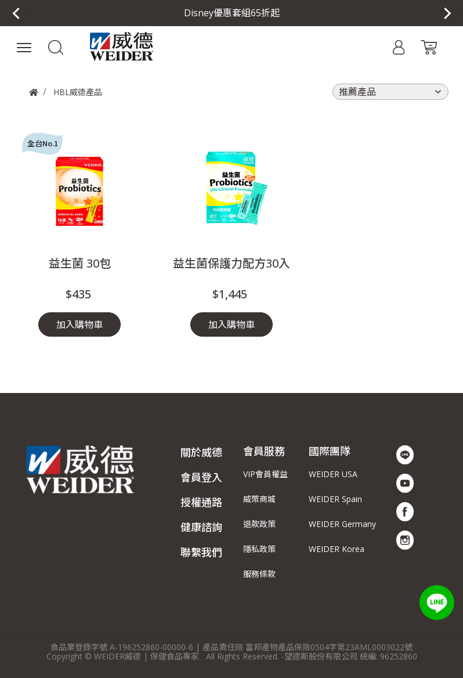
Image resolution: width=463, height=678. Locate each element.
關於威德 (201, 452)
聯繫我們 (201, 552)
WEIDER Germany (342, 523)
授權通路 (201, 502)
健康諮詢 (201, 527)
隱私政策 (259, 548)
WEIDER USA (333, 473)
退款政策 (259, 523)
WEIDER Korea (336, 548)
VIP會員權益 (265, 473)
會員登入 (201, 477)
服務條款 (259, 573)
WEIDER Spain (335, 498)
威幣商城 (259, 498)
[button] (55, 46)
